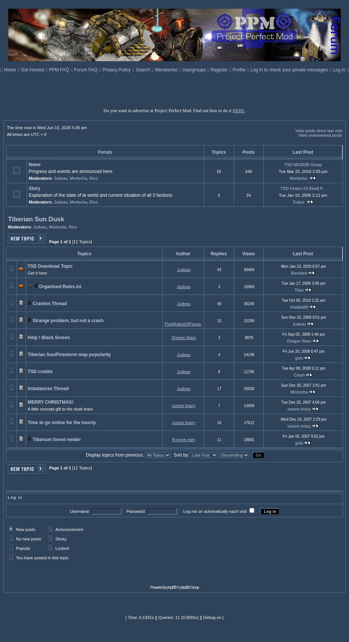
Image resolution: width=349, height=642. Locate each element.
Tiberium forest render (57, 439)
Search (143, 70)
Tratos (298, 202)
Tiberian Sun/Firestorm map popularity (69, 354)
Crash (299, 375)
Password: (136, 511)
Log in (339, 70)
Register (220, 70)
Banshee (299, 273)
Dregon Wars (184, 337)
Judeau (61, 178)
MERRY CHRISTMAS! (50, 402)
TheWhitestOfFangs (182, 324)
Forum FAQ (86, 70)
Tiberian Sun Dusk (36, 219)
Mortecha (78, 178)
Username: (80, 511)
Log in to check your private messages (290, 70)
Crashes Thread (50, 303)
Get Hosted (33, 70)
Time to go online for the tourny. (62, 422)
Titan (299, 290)
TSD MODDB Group (303, 164)
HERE (238, 110)
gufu (299, 358)
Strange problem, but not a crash (68, 320)
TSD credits (40, 371)
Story (34, 188)
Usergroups (194, 70)
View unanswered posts (320, 135)
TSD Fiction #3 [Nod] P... (303, 188)
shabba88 (299, 307)
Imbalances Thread (48, 388)
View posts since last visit (318, 130)
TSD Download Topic (50, 266)
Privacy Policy (117, 70)
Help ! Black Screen (49, 337)
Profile (240, 70)
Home (10, 70)
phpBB (172, 587)
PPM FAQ (60, 70)
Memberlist (166, 70)
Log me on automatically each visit (215, 511)
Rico (93, 178)
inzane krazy (183, 405)
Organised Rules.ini (60, 286)
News (34, 164)
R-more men (183, 439)
